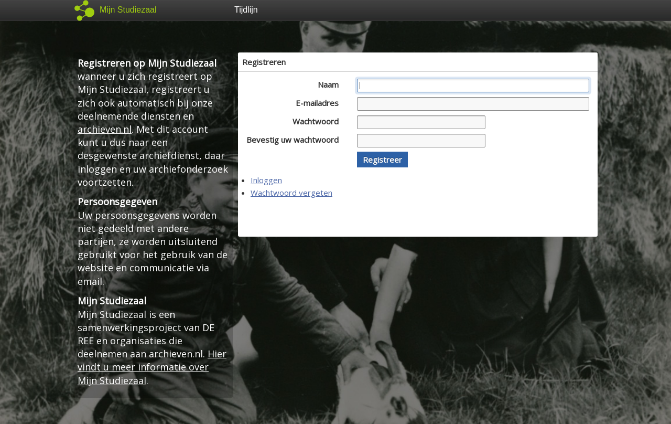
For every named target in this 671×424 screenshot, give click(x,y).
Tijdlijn (246, 9)
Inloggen (266, 180)
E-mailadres (320, 103)
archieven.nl (105, 129)
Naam (331, 84)
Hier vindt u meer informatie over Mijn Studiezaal (152, 366)
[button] (382, 159)
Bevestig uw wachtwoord (295, 139)
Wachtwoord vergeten (291, 192)
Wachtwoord (318, 121)
